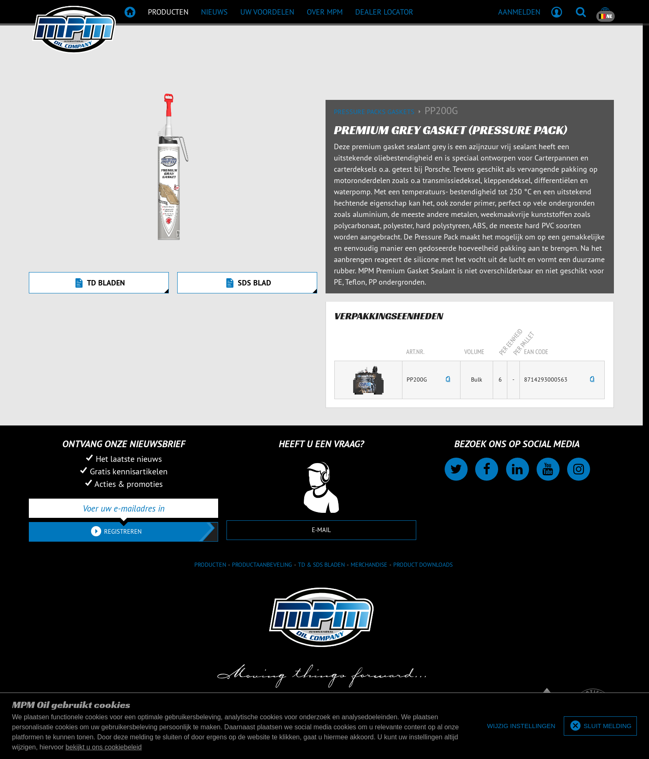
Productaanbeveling (262, 564)
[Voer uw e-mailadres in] (123, 508)
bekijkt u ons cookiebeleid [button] (104, 747)
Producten (210, 564)
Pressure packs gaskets (379, 111)
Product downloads (423, 564)
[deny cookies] (521, 726)
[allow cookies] (600, 726)
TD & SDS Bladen (321, 564)
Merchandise (369, 564)
